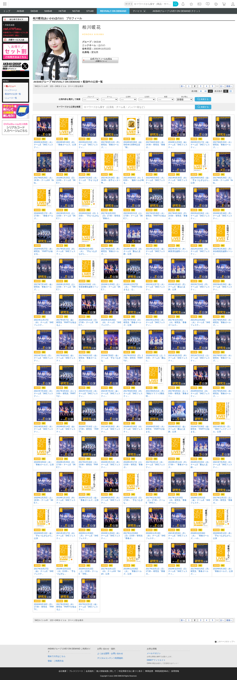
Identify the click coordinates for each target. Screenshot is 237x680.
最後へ (229, 86)
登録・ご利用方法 (56, 661)
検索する (205, 107)
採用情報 (175, 671)
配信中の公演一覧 (13, 94)
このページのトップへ (225, 641)
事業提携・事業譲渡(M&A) (157, 671)
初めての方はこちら (57, 656)
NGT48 (76, 11)
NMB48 (48, 11)
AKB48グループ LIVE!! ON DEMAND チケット (176, 11)
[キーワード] (153, 3)
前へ (183, 86)
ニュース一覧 (11, 98)
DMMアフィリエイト (156, 660)
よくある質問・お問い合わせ (110, 653)
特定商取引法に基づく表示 (130, 671)
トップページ (11, 90)
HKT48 (62, 11)
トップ (6, 11)
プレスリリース (76, 671)
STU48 (90, 11)
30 (201, 91)
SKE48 (34, 11)
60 (206, 91)
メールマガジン (154, 653)
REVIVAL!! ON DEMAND (113, 11)
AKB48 (20, 11)
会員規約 (90, 671)
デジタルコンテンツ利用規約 (110, 658)
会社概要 (62, 671)
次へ (222, 86)
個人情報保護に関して (106, 671)
